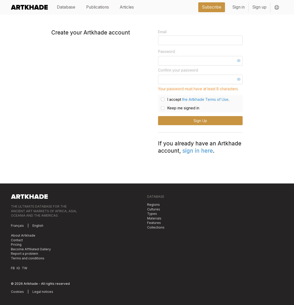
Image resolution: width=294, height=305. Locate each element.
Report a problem (24, 254)
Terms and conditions (27, 258)
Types (152, 214)
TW (24, 268)
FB (13, 268)
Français (17, 226)
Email (162, 32)
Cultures (153, 209)
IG (18, 268)
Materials (154, 218)
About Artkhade (23, 235)
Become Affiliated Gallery (31, 249)
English (37, 226)
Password (166, 51)
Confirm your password (178, 70)
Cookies (17, 292)
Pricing (16, 244)
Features (154, 223)
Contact (17, 240)
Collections (156, 227)
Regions (153, 205)
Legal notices (42, 292)
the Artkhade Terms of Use (205, 99)
